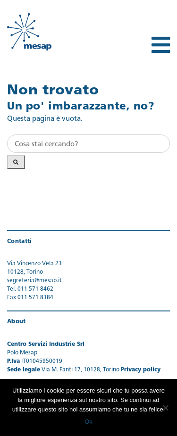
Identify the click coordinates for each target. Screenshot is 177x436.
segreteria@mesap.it (34, 281)
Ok (88, 421)
